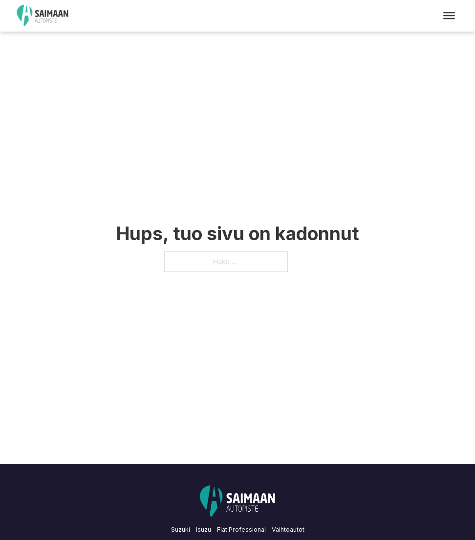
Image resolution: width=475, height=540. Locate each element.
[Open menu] (449, 15)
